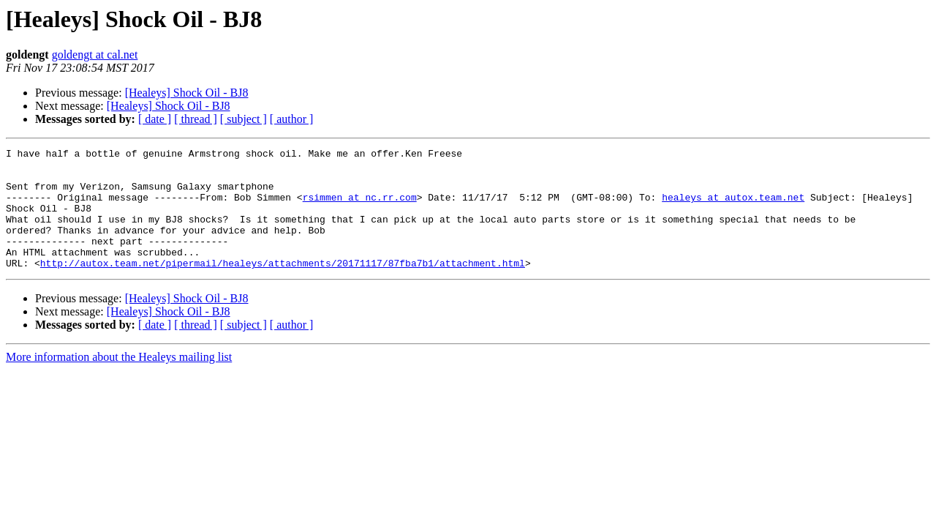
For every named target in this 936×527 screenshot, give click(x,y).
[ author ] (292, 119)
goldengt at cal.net (95, 54)
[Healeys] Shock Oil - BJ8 (187, 92)
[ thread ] (195, 119)
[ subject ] (243, 119)
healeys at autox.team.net (733, 207)
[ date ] (154, 119)
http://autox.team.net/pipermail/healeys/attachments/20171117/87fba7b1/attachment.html (282, 287)
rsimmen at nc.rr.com (360, 207)
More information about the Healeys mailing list (119, 381)
